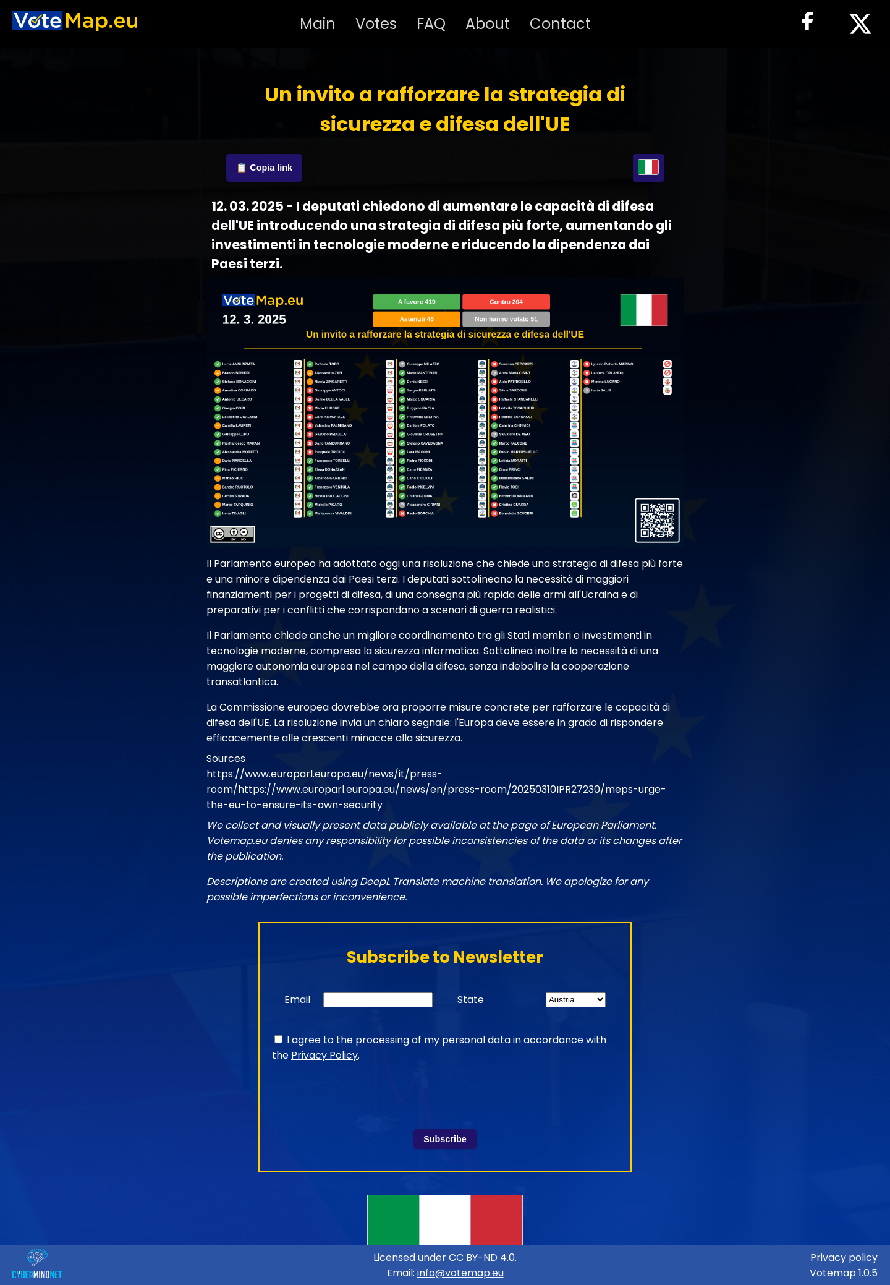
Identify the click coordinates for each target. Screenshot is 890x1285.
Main (318, 24)
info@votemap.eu (460, 1273)
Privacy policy (844, 1257)
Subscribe (445, 1139)
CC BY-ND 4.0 (482, 1257)
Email (297, 1000)
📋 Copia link (264, 168)
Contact (560, 24)
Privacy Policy (324, 1055)
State (470, 1000)
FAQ (431, 24)
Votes (376, 24)
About (487, 24)
